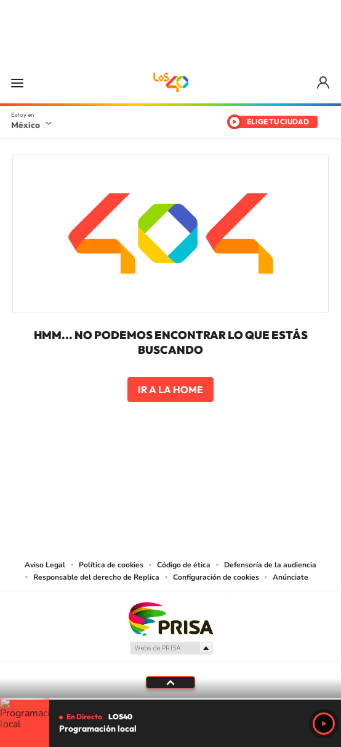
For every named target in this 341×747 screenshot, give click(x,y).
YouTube (133, 472)
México (25, 124)
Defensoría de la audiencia (270, 565)
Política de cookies (111, 565)
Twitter (207, 472)
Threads (232, 472)
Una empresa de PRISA (170, 618)
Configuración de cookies (216, 577)
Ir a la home (170, 389)
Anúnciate (290, 577)
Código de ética (184, 565)
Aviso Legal (45, 565)
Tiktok (109, 472)
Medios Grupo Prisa (171, 648)
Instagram (158, 472)
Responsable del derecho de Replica (96, 577)
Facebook (183, 472)
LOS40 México (170, 82)
